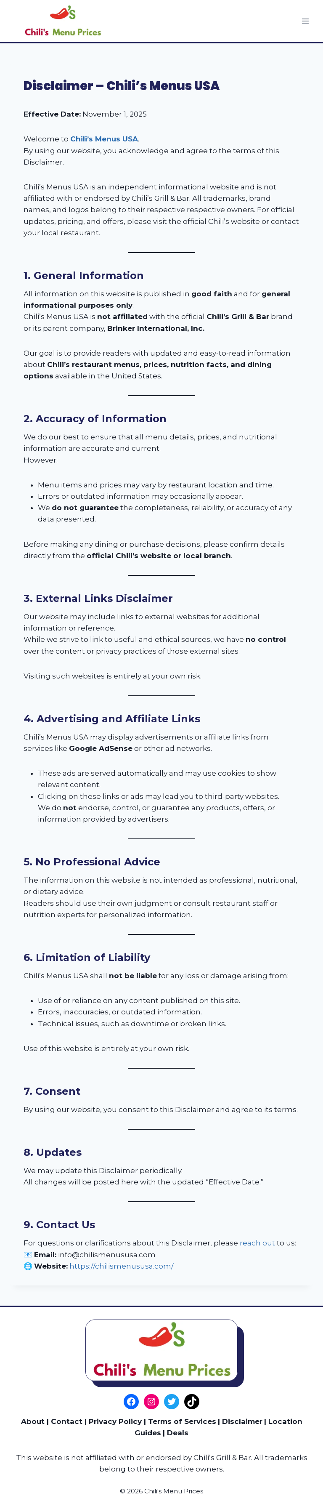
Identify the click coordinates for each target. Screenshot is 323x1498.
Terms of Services (182, 1421)
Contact (66, 1421)
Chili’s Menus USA (104, 139)
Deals (177, 1433)
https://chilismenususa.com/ (121, 1266)
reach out (257, 1243)
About (33, 1421)
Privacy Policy (115, 1421)
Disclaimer (242, 1421)
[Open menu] (305, 20)
